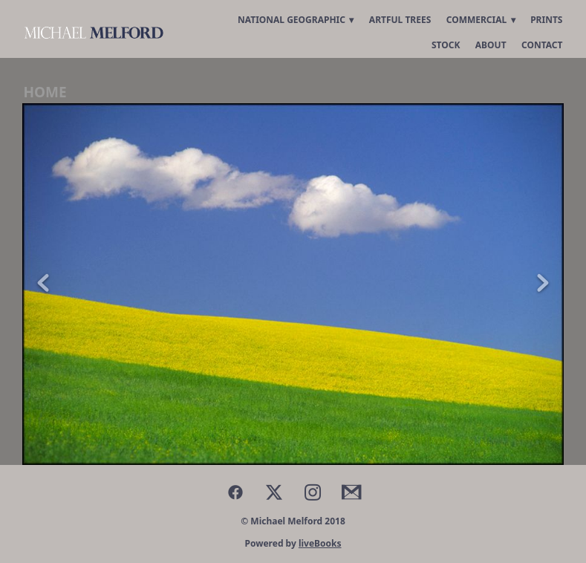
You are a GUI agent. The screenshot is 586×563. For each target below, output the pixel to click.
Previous (43, 284)
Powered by (292, 543)
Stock (446, 45)
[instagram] (313, 492)
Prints (546, 19)
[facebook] (235, 492)
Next (543, 284)
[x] (274, 492)
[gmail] (351, 492)
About (491, 45)
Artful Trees (400, 19)
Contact (542, 45)
